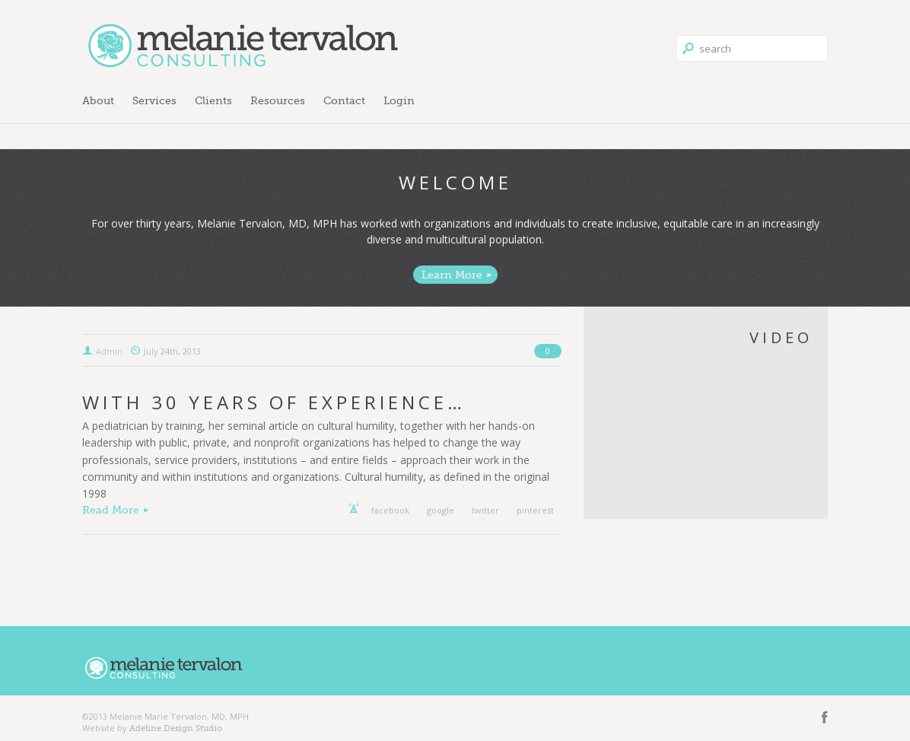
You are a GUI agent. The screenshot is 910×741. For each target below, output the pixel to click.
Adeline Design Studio (175, 728)
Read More (110, 510)
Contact (344, 100)
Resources (277, 100)
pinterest (535, 510)
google (440, 510)
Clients (213, 100)
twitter (485, 510)
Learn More (452, 275)
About (98, 100)
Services (154, 100)
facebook (390, 510)
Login (399, 100)
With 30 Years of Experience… (274, 402)
